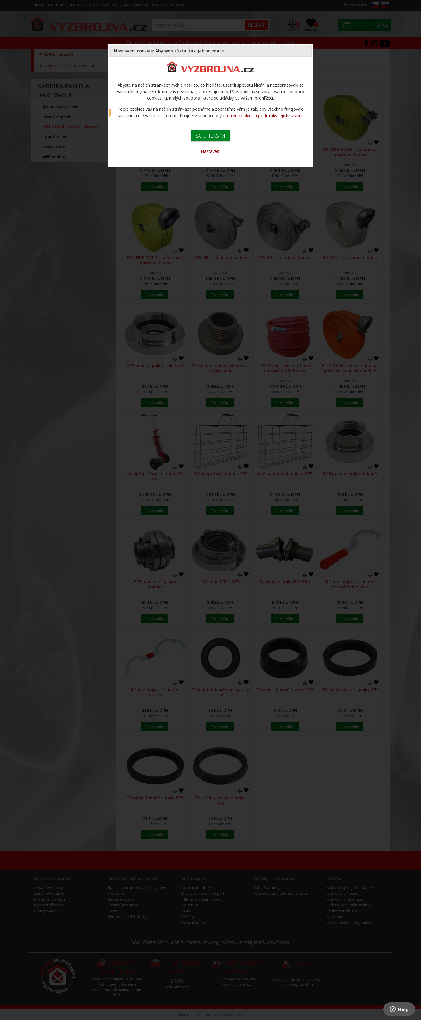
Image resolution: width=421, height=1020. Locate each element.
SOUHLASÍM (210, 135)
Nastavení (210, 151)
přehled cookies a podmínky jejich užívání (262, 115)
